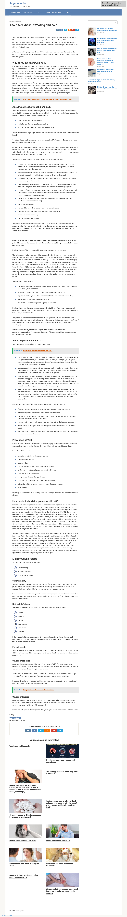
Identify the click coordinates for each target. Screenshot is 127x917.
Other (67, 12)
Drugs (38, 12)
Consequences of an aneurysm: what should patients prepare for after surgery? (105, 61)
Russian (3, 916)
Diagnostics (28, 12)
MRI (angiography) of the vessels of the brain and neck (107, 88)
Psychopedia (18, 3)
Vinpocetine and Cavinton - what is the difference (106, 70)
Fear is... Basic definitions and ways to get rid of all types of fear (107, 50)
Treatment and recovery (52, 12)
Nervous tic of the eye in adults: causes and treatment (107, 29)
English (9, 916)
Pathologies (15, 12)
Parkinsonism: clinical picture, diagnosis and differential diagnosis (107, 40)
